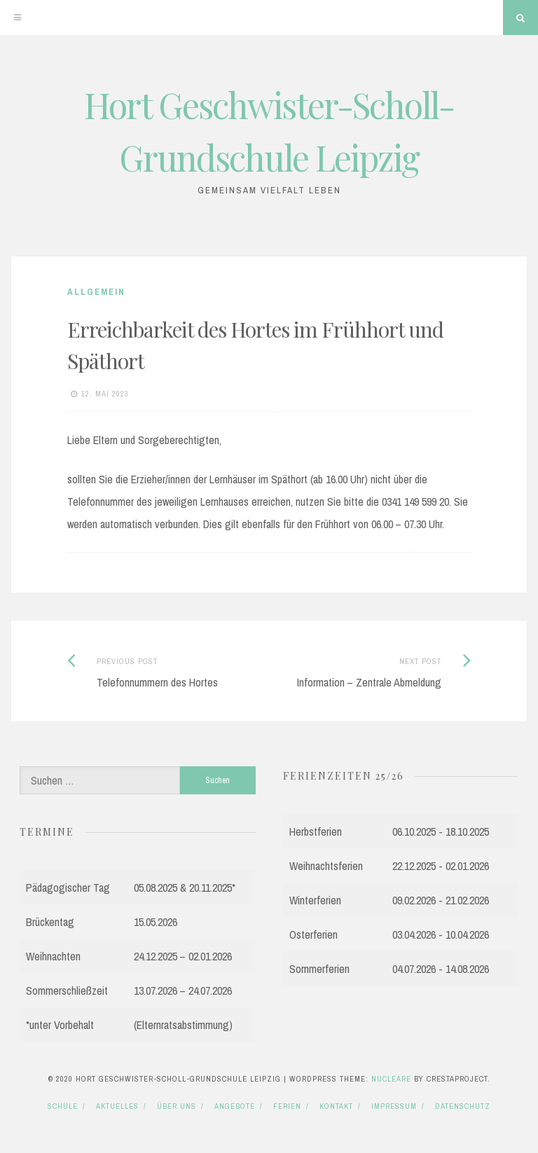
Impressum (394, 1106)
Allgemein (96, 292)
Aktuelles (117, 1106)
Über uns (176, 1106)
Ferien (287, 1106)
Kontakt (336, 1106)
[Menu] (17, 17)
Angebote (234, 1106)
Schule (63, 1106)
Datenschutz (462, 1106)
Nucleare (391, 1079)
